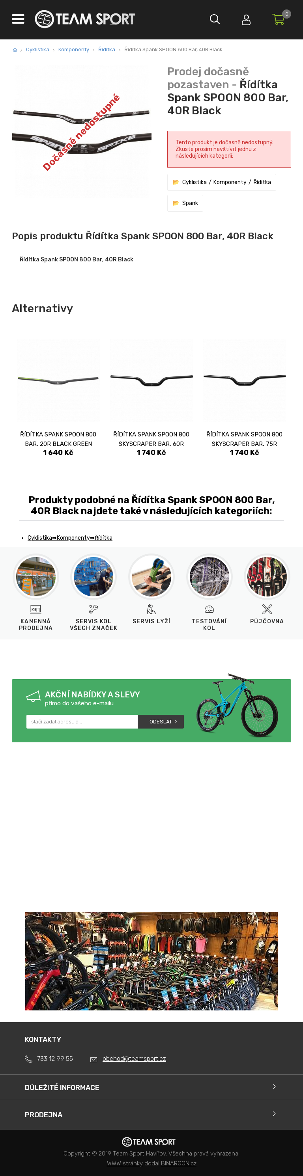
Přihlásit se (245, 18)
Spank (190, 203)
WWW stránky (125, 1163)
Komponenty (73, 49)
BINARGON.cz (178, 1163)
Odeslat (161, 722)
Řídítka (106, 49)
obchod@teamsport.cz (134, 1058)
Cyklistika (37, 49)
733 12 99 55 (55, 1058)
